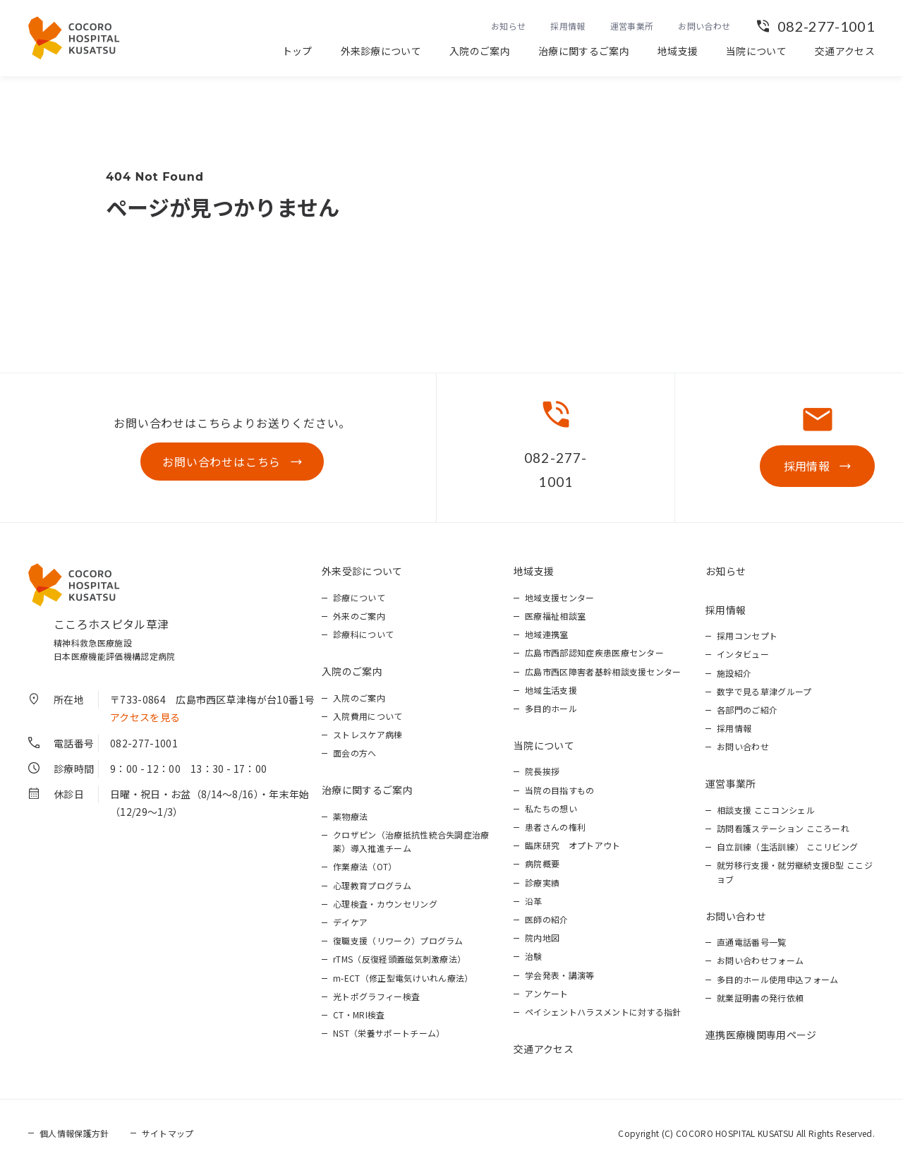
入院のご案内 (479, 51)
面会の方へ (355, 753)
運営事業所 (632, 26)
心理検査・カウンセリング (385, 904)
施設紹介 (734, 673)
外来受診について (362, 571)
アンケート (547, 993)
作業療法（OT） (365, 866)
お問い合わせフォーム (760, 960)
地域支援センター (560, 597)
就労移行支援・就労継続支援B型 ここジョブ (795, 871)
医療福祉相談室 (555, 616)
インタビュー (743, 654)
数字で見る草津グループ (764, 691)
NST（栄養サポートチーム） (388, 1033)
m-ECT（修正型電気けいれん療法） (403, 978)
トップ (297, 51)
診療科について (363, 634)
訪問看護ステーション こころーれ (783, 828)
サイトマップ (168, 1133)
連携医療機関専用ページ (761, 1035)
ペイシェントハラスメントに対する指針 (603, 1012)
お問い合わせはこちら (221, 461)
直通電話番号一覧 (752, 942)
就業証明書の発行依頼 (760, 998)
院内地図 (542, 938)
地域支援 (677, 51)
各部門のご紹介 (747, 710)
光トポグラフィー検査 (376, 996)
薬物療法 (350, 816)
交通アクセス (845, 51)
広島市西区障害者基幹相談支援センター (603, 672)
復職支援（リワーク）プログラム (398, 940)
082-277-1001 (826, 26)
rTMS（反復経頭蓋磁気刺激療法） (399, 959)
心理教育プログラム (372, 885)
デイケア (350, 922)
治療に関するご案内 (583, 51)
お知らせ (508, 26)
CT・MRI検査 (359, 1015)
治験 (534, 956)
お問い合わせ (704, 26)
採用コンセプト (747, 636)
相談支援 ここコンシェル (766, 810)
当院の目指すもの (560, 790)
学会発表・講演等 (560, 975)
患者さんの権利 (555, 827)
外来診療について (381, 51)
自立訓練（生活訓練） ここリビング (787, 847)
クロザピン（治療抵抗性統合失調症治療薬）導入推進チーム (411, 841)
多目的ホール (551, 708)
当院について (756, 51)
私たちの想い (551, 808)
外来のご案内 (359, 616)
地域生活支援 (551, 690)
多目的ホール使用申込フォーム (777, 979)
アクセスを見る (145, 717)
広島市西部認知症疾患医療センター (594, 652)
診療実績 (542, 883)
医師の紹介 (547, 919)
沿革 (534, 901)
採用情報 (567, 26)
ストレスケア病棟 (368, 734)
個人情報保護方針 (74, 1133)
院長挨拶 (542, 771)
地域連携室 (547, 634)
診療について (359, 597)
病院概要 (542, 863)
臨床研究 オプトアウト (573, 845)
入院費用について (368, 716)
